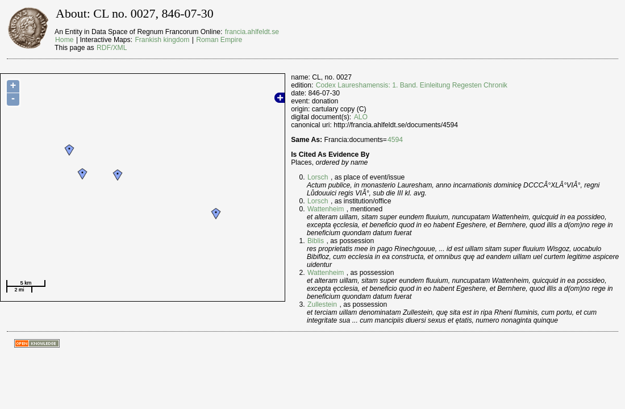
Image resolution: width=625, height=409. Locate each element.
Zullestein (322, 304)
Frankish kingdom (162, 40)
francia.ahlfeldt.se (252, 32)
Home (64, 40)
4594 (395, 140)
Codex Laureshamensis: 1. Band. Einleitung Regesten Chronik (411, 85)
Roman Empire (219, 40)
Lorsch (317, 177)
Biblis (315, 241)
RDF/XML (112, 48)
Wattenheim (325, 209)
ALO (361, 117)
